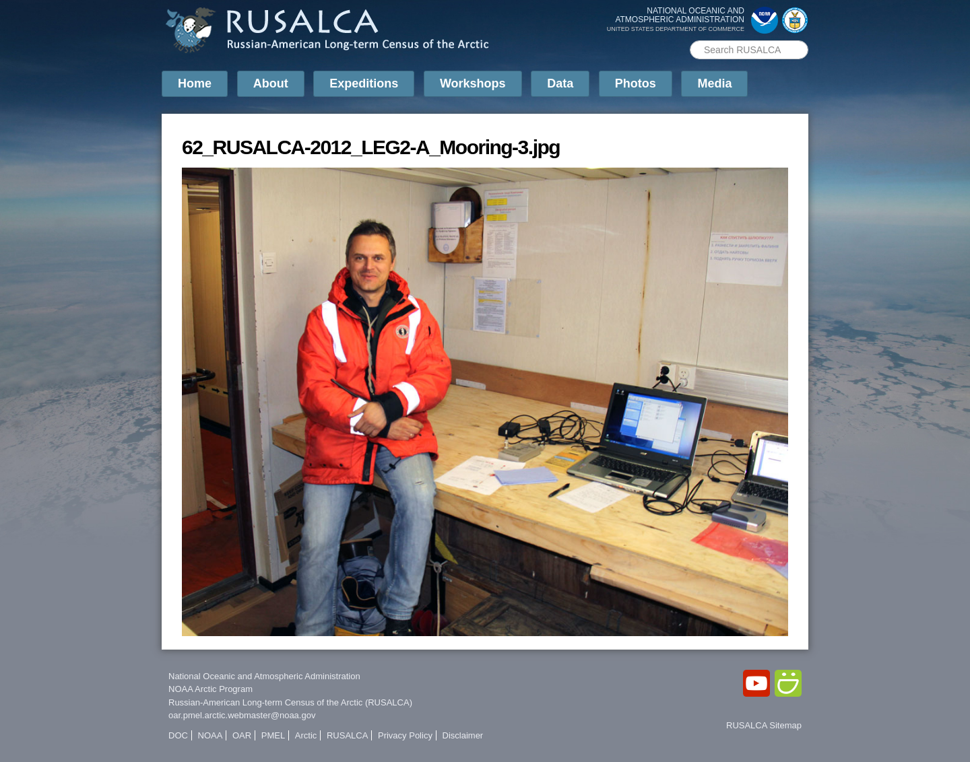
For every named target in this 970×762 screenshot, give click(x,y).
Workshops (473, 83)
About (270, 83)
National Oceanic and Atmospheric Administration (264, 676)
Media (714, 83)
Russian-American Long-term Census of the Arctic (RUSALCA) (290, 702)
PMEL (273, 735)
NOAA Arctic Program (210, 689)
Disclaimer (463, 735)
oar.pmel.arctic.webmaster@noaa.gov (241, 715)
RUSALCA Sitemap (764, 725)
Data (560, 83)
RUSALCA (347, 735)
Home (195, 83)
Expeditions (363, 83)
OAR (241, 735)
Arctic (306, 735)
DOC (178, 735)
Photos (635, 83)
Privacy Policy (405, 735)
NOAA (210, 735)
